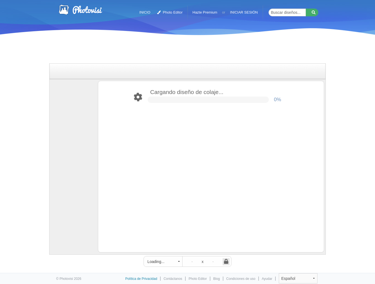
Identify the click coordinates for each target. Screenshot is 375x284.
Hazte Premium (204, 12)
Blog (216, 279)
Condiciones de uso (240, 279)
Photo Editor (170, 12)
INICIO (144, 12)
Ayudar (267, 279)
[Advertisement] (181, 50)
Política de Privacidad (141, 279)
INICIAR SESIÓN (244, 12)
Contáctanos (172, 279)
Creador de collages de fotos (80, 9)
